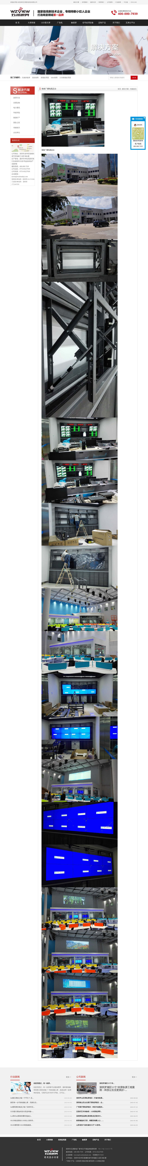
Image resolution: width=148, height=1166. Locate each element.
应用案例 (84, 2)
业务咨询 (138, 125)
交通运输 (16, 103)
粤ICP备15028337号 (105, 1149)
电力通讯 (16, 108)
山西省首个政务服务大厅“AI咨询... (88, 1125)
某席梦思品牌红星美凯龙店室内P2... (89, 1116)
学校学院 (16, 113)
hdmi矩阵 (54, 77)
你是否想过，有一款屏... (42, 1083)
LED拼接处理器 (65, 77)
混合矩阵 (35, 77)
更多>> (68, 1077)
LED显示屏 (45, 23)
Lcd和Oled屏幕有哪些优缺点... (21, 1116)
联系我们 (101, 2)
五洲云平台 (130, 23)
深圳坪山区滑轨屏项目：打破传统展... (89, 1098)
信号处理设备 (88, 23)
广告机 (60, 23)
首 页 (17, 23)
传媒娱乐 (16, 127)
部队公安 (16, 122)
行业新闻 (118, 2)
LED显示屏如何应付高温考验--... (22, 1111)
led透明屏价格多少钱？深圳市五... (22, 1107)
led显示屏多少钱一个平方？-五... (22, 1098)
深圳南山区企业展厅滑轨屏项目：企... (89, 1102)
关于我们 (116, 23)
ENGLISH (134, 2)
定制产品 (102, 23)
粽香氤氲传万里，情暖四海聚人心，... (89, 1120)
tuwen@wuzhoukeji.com (20, 176)
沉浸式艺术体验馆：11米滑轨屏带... (89, 1111)
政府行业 (16, 98)
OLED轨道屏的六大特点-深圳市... (22, 1120)
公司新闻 (110, 2)
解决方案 (76, 2)
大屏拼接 (31, 23)
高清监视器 (62, 1140)
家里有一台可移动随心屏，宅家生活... (24, 1102)
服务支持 (93, 2)
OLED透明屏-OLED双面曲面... (21, 1125)
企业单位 (16, 132)
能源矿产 (16, 118)
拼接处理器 (45, 77)
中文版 (126, 2)
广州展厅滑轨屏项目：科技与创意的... (89, 1107)
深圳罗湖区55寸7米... (106, 1083)
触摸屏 (74, 23)
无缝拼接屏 (26, 77)
